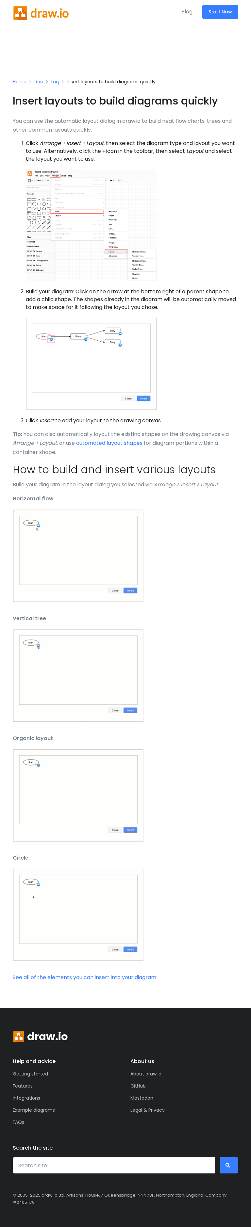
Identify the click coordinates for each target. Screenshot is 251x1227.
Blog (186, 11)
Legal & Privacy (147, 1110)
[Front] (41, 12)
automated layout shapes (109, 443)
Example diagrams (34, 1110)
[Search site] (114, 1165)
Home (19, 81)
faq (55, 81)
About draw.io (145, 1074)
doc (38, 81)
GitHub (138, 1086)
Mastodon (141, 1098)
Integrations (26, 1098)
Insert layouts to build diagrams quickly (111, 81)
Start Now (220, 11)
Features (23, 1086)
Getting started (30, 1074)
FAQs (18, 1122)
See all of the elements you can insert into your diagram (84, 977)
